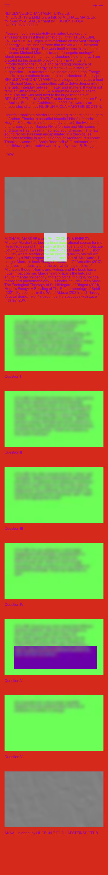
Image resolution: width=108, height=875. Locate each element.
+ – (98, 5)
